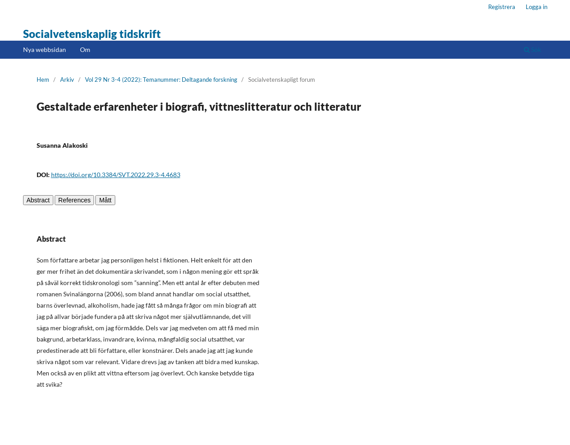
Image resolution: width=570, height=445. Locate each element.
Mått (105, 200)
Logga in (536, 6)
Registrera (501, 6)
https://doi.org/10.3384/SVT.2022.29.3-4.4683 (115, 174)
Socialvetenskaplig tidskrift (92, 33)
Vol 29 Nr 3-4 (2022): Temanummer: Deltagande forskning (161, 79)
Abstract (38, 200)
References (74, 200)
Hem (43, 79)
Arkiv (67, 79)
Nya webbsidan (44, 49)
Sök (532, 49)
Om (85, 49)
